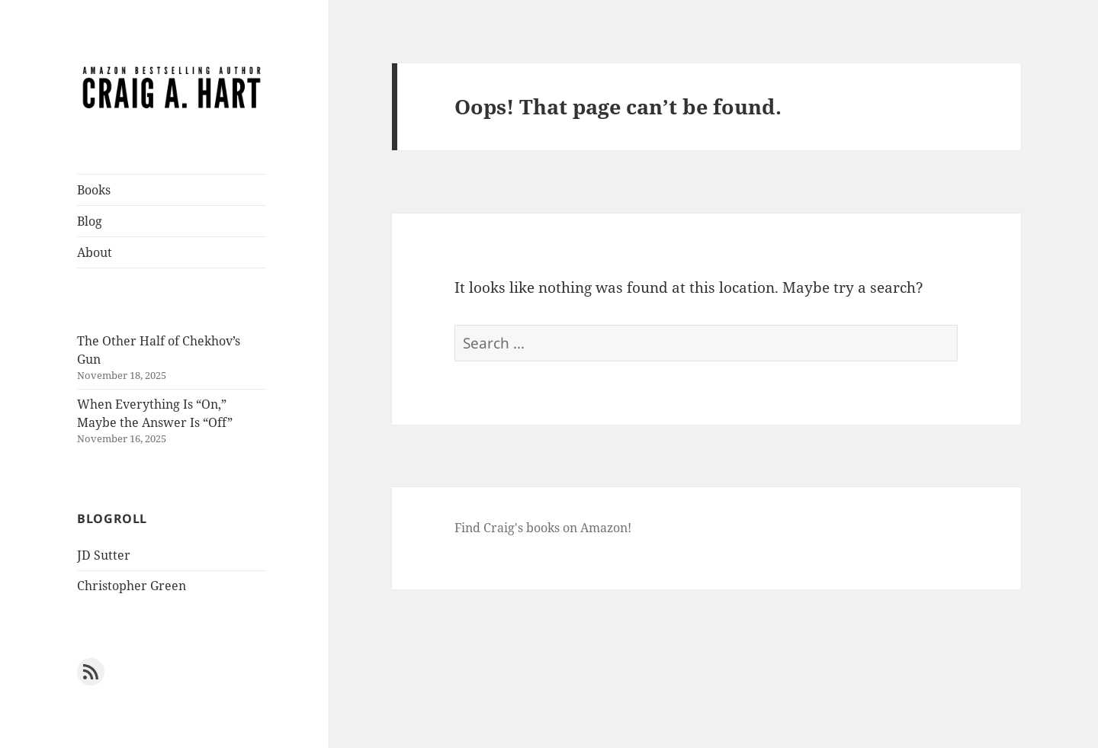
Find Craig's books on (517, 527)
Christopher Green (131, 585)
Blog (89, 221)
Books (94, 189)
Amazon (604, 527)
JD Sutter (103, 555)
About (94, 252)
